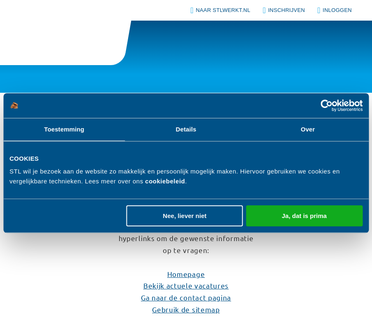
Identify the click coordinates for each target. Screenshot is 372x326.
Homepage (186, 274)
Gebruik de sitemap (186, 309)
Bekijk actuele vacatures (186, 285)
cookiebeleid (165, 181)
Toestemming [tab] (64, 129)
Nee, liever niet (184, 215)
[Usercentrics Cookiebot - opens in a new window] (326, 105)
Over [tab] (308, 129)
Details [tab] (186, 129)
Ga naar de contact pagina (186, 297)
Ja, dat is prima (304, 215)
